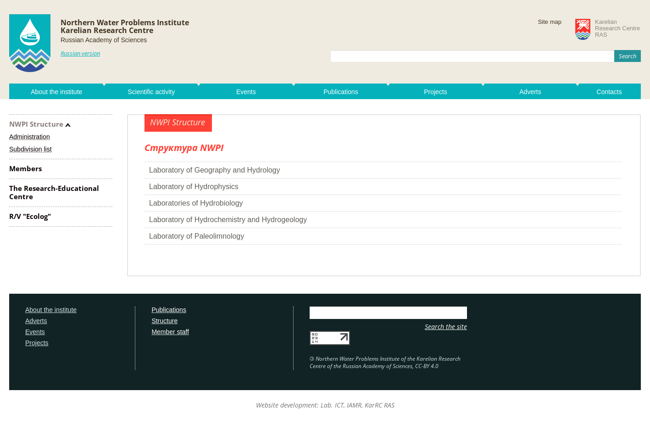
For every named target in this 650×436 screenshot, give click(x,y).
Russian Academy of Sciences (104, 40)
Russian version (80, 53)
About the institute (56, 91)
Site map (549, 21)
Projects (435, 91)
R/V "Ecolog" (30, 216)
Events (246, 91)
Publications (340, 91)
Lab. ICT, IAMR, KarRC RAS (357, 405)
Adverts (530, 91)
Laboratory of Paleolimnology (196, 236)
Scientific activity (151, 91)
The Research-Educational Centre (54, 192)
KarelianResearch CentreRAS (617, 28)
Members (25, 168)
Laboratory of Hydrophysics (194, 186)
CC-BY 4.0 (427, 366)
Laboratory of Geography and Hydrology (214, 170)
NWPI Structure (36, 124)
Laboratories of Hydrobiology (196, 203)
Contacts (609, 91)
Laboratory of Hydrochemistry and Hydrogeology (228, 220)
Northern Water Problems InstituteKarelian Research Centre (125, 26)
